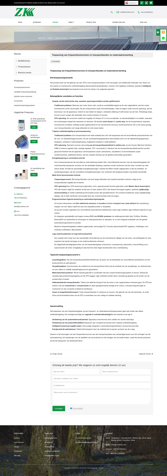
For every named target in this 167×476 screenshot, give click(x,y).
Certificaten (18, 451)
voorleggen (59, 408)
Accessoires (18, 101)
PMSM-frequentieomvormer (37, 153)
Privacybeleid (49, 447)
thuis (20, 22)
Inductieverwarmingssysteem (24, 105)
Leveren (17, 438)
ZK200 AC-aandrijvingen (35, 136)
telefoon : (109, 449)
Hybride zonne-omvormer (23, 96)
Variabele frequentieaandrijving (25, 92)
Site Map (17, 455)
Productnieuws (24, 67)
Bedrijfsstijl (48, 442)
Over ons (143, 22)
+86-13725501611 (147, 12)
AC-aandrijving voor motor (37, 169)
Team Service (19, 442)
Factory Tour (91, 22)
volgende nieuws (145, 354)
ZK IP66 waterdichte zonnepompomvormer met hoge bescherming (38, 121)
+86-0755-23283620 (21, 215)
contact (109, 433)
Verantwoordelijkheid (52, 451)
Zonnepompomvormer (22, 87)
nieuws (55, 22)
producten (37, 22)
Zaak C (71, 22)
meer (34, 127)
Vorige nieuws (56, 354)
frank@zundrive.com (127, 12)
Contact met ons (118, 22)
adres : (108, 438)
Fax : (107, 453)
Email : (108, 445)
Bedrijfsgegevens (51, 438)
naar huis (41, 38)
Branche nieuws (61, 38)
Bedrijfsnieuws (24, 61)
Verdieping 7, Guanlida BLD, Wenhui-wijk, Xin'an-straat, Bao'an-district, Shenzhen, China (131, 439)
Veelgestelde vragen (52, 455)
